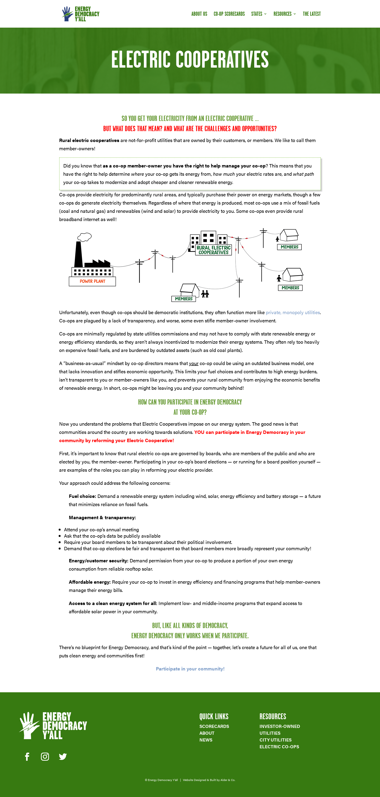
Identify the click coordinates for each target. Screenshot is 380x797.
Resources (283, 14)
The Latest (312, 14)
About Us (199, 14)
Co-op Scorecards (229, 14)
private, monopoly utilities (293, 312)
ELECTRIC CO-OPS (279, 746)
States (256, 14)
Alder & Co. (228, 780)
